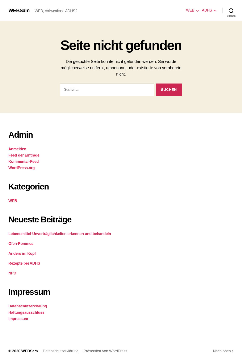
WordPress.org (21, 168)
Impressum (18, 319)
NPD (12, 273)
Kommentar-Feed (23, 161)
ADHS (207, 10)
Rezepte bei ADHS (24, 263)
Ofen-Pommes (20, 244)
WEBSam (19, 10)
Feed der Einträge (23, 155)
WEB (190, 10)
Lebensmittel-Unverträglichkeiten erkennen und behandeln (59, 234)
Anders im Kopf (22, 253)
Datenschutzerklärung (27, 306)
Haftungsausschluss (26, 312)
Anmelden (17, 149)
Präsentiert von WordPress (105, 351)
